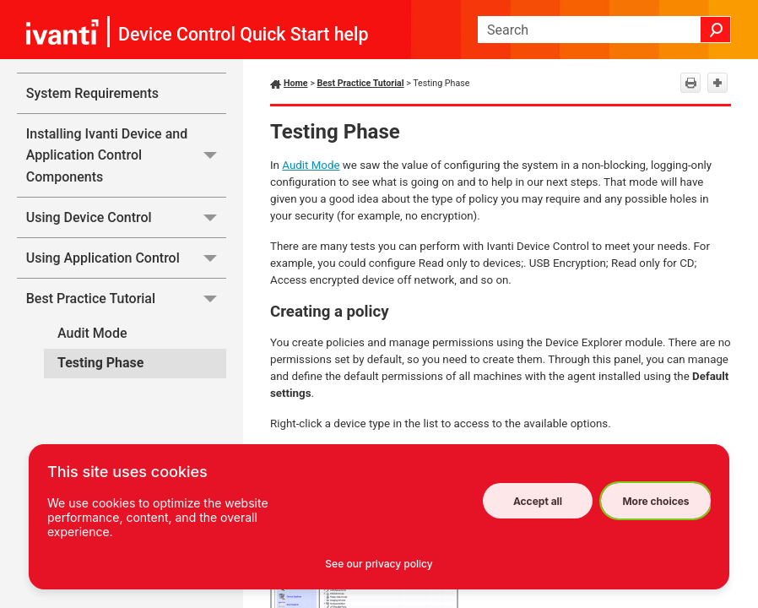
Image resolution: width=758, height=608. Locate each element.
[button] (716, 29)
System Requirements (92, 93)
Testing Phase (100, 363)
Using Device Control (126, 217)
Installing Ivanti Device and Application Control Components (126, 155)
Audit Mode (92, 333)
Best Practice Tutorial (126, 298)
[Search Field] (604, 29)
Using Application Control (126, 258)
